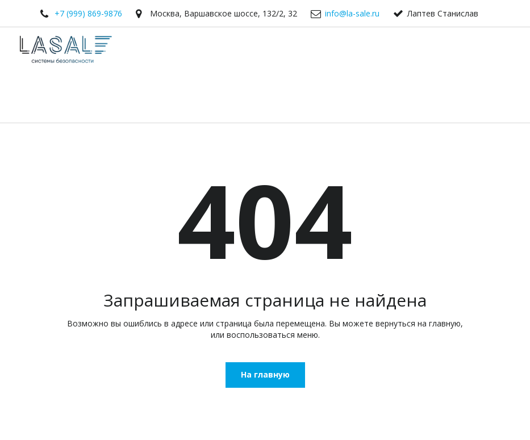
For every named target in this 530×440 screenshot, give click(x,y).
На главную (265, 374)
